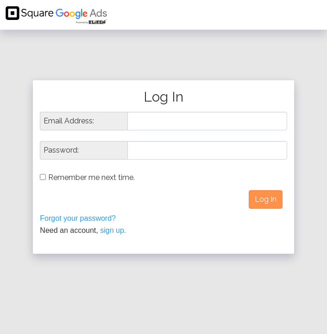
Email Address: (69, 121)
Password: (61, 150)
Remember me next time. (91, 177)
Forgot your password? (78, 218)
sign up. (113, 230)
